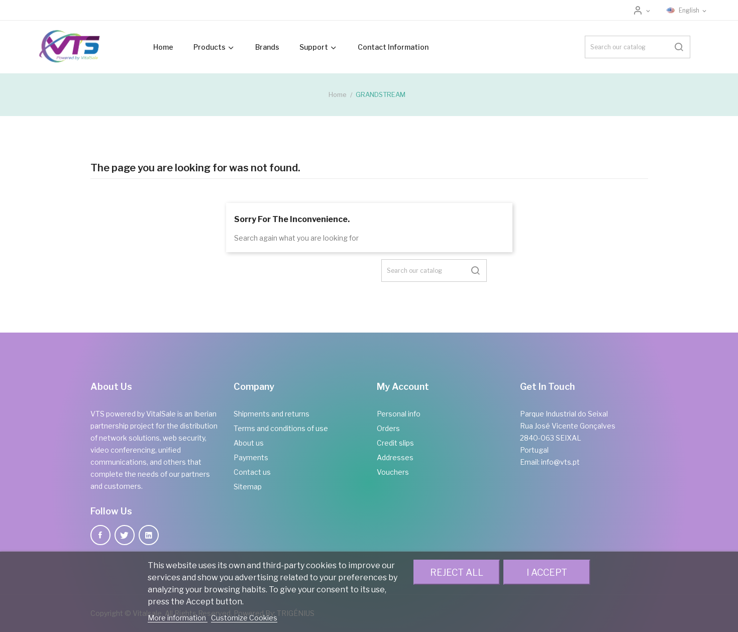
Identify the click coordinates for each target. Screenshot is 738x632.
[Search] (637, 47)
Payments (251, 457)
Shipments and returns (271, 413)
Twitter (125, 535)
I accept (546, 572)
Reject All (456, 572)
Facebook (100, 535)
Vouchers (393, 472)
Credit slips (395, 443)
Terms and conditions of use (281, 428)
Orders (388, 428)
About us (249, 443)
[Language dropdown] (687, 11)
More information (177, 617)
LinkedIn (149, 535)
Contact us (252, 472)
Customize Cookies (244, 617)
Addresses (395, 457)
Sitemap (248, 486)
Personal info (398, 413)
